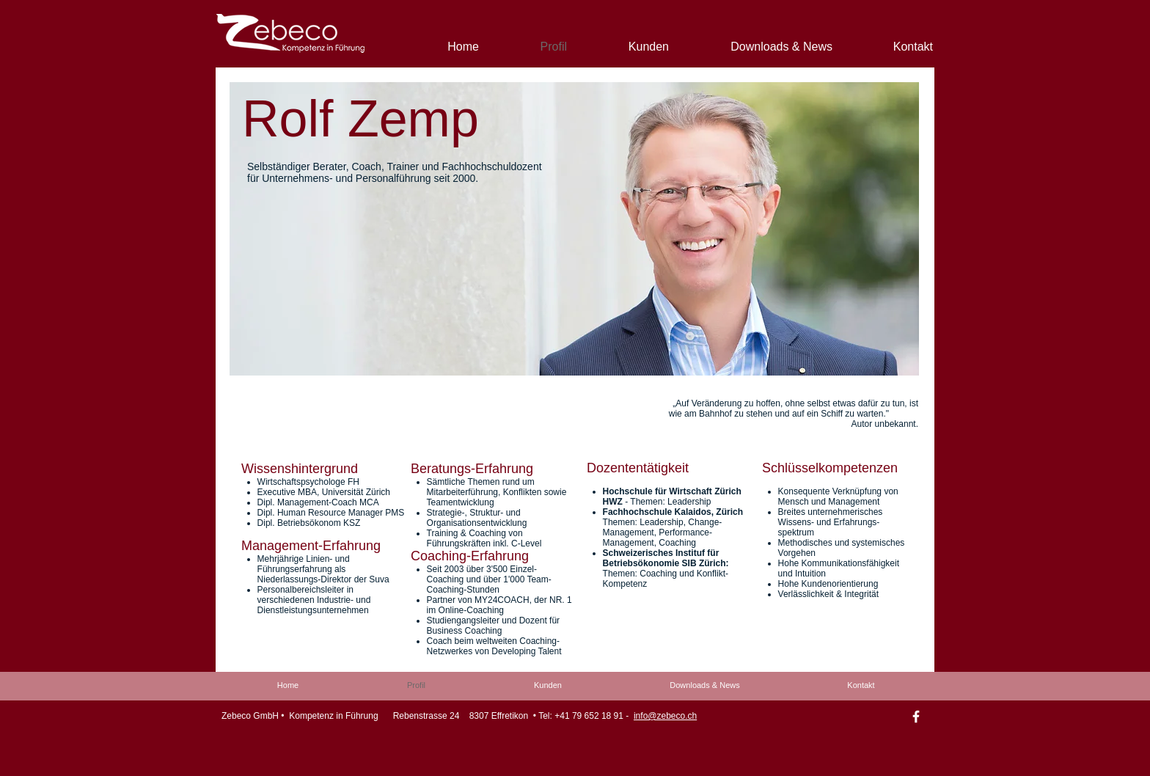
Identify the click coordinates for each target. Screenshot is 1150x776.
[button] (574, 229)
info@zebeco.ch (665, 716)
